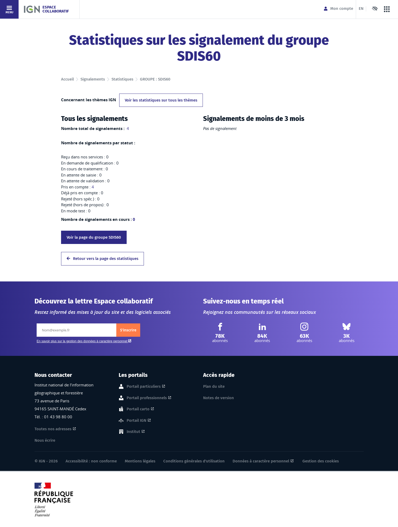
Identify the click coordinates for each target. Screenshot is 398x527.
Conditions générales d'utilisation (194, 461)
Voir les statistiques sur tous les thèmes (161, 100)
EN (361, 8)
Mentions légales (140, 461)
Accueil (67, 79)
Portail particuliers (144, 386)
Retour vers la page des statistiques (102, 258)
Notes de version (218, 397)
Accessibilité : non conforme (91, 461)
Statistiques (122, 79)
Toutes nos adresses (53, 429)
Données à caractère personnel (261, 461)
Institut (133, 432)
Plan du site (214, 386)
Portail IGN (136, 420)
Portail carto (138, 409)
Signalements (92, 79)
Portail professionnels (147, 398)
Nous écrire (45, 440)
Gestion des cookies (320, 461)
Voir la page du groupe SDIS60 (94, 237)
